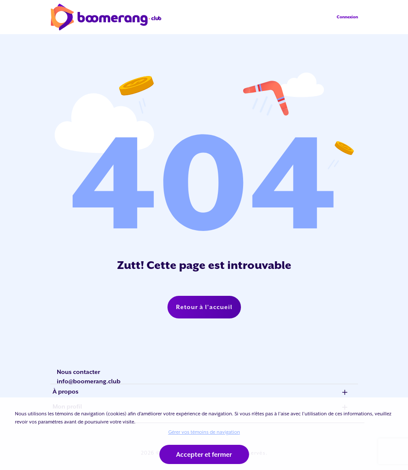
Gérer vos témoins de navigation (204, 432)
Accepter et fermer (204, 454)
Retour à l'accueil (204, 307)
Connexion (347, 17)
